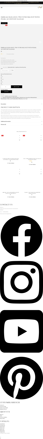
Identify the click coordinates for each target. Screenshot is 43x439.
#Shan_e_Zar (9, 98)
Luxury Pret (10, 96)
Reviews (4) (21, 124)
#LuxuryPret (28, 97)
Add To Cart (4, 23)
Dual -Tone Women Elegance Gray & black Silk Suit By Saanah (32, 159)
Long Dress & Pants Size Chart (20, 67)
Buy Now (6, 91)
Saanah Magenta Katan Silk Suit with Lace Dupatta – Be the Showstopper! (11, 159)
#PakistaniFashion (33, 97)
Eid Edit (6, 96)
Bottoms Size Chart (11, 67)
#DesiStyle (5, 97)
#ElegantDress (9, 97)
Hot (24, 98)
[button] (4, 89)
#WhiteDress (20, 98)
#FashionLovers (22, 97)
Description (21, 104)
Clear (12, 70)
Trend (26, 98)
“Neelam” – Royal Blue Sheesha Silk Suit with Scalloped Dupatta (11, 193)
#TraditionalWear (15, 98)
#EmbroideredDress (16, 97)
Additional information (21, 121)
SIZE (2, 68)
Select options (19, 135)
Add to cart (16, 86)
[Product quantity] (5, 86)
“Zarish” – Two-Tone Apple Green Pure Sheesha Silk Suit (32, 193)
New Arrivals (15, 96)
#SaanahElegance (4, 98)
